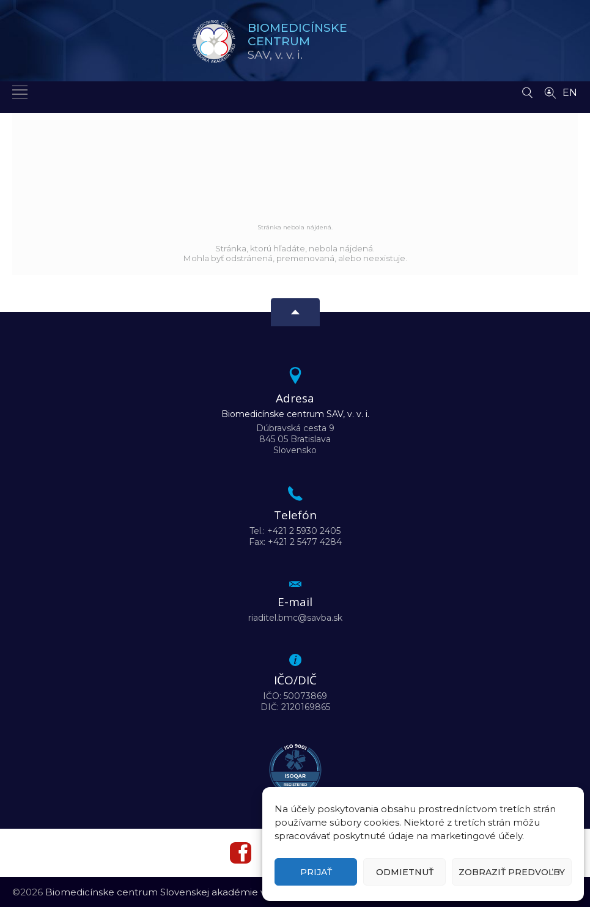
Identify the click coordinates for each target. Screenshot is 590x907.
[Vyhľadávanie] (527, 89)
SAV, (297, 41)
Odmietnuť (404, 872)
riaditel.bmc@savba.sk (295, 617)
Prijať (316, 872)
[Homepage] (214, 41)
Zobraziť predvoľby (512, 872)
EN (569, 92)
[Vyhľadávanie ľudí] (550, 92)
